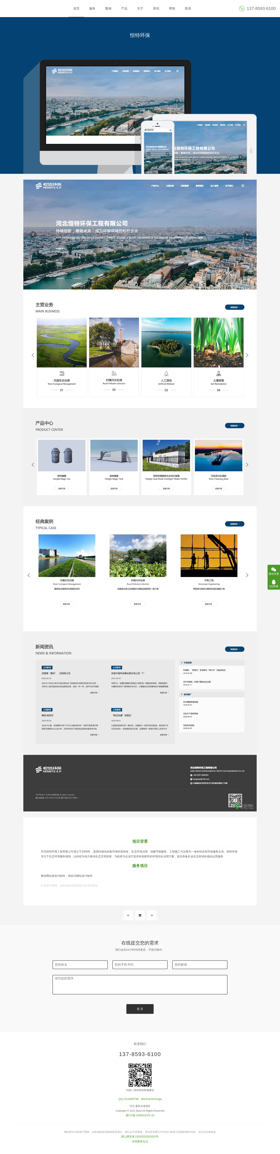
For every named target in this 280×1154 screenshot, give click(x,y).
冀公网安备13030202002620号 (140, 1136)
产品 (124, 8)
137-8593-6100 (140, 1054)
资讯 (156, 8)
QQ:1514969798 (128, 1099)
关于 (140, 8)
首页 (76, 8)
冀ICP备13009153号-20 (140, 1115)
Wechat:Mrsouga (151, 1099)
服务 (92, 8)
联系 (188, 8)
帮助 (172, 8)
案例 (108, 8)
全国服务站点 (140, 1141)
